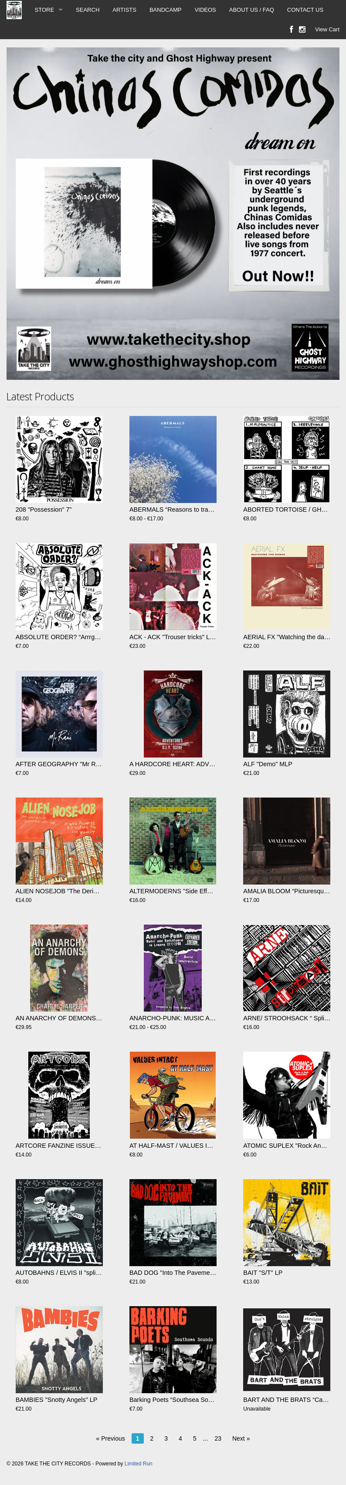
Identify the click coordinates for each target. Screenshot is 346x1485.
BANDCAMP (165, 10)
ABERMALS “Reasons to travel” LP (178, 509)
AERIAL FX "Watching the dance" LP (294, 637)
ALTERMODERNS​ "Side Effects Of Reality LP (193, 891)
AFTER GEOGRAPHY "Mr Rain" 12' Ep (71, 764)
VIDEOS (205, 10)
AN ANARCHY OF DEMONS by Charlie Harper (81, 1018)
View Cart (327, 29)
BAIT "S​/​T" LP (262, 1272)
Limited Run (139, 1464)
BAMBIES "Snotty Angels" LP (57, 1399)
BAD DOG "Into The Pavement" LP (178, 1272)
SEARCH (87, 10)
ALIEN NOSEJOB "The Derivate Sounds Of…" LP (85, 891)
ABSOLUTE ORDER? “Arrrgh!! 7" (62, 637)
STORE (44, 10)
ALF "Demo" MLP (267, 764)
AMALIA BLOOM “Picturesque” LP (291, 891)
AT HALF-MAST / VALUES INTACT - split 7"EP (194, 1145)
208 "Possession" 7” (44, 509)
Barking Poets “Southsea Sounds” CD (182, 1399)
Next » (241, 1438)
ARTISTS (124, 10)
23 (217, 1438)
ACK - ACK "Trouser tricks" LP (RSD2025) (188, 637)
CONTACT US (305, 10)
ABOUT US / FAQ (251, 10)
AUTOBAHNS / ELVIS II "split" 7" (61, 1272)
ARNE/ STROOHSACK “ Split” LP (290, 1018)
